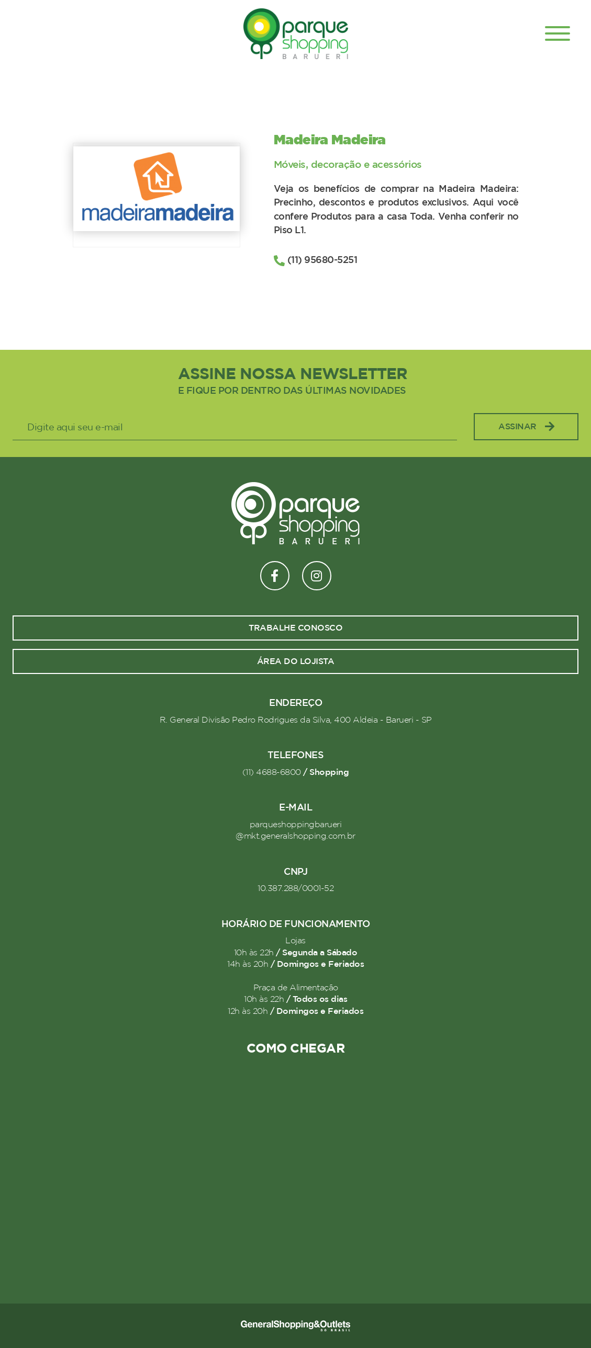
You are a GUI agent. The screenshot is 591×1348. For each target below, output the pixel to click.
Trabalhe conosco (295, 628)
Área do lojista (295, 661)
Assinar (526, 426)
